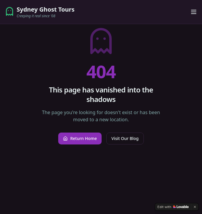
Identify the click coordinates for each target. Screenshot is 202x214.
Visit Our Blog (124, 138)
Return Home (80, 138)
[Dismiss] (194, 206)
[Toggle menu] (193, 11)
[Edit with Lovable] (173, 206)
